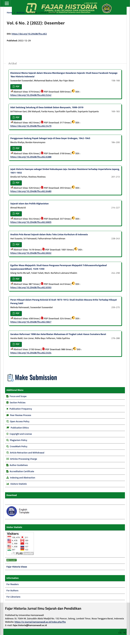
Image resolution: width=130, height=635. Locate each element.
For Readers (12, 584)
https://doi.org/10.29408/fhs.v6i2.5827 (30, 322)
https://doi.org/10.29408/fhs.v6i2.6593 (30, 287)
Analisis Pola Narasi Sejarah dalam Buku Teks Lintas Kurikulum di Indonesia (49, 234)
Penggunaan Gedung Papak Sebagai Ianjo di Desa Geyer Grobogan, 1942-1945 (50, 138)
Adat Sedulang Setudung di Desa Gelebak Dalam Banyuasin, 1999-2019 (46, 107)
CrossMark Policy (18, 446)
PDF (17, 87)
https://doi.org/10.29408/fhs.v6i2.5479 (30, 126)
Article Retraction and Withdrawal (27, 453)
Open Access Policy (19, 421)
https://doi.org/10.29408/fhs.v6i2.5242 (30, 95)
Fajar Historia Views (16, 567)
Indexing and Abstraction (22, 478)
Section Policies (17, 402)
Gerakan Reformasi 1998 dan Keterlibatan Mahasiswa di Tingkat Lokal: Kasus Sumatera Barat (58, 334)
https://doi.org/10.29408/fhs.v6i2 (29, 34)
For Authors (12, 590)
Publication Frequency (20, 409)
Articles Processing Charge (23, 459)
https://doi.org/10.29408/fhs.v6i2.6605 (30, 222)
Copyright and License (21, 434)
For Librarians (13, 597)
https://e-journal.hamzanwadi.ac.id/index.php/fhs (40, 622)
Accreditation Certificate (22, 471)
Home (9, 13)
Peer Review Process (20, 415)
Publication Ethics (20, 428)
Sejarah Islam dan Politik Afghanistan (29, 203)
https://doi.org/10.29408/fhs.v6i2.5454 (30, 353)
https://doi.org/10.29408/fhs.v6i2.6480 (30, 191)
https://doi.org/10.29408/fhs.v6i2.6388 (30, 157)
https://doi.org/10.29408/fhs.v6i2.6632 (30, 253)
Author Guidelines (19, 465)
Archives (21, 13)
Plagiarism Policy (18, 440)
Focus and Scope (18, 396)
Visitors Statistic (18, 484)
